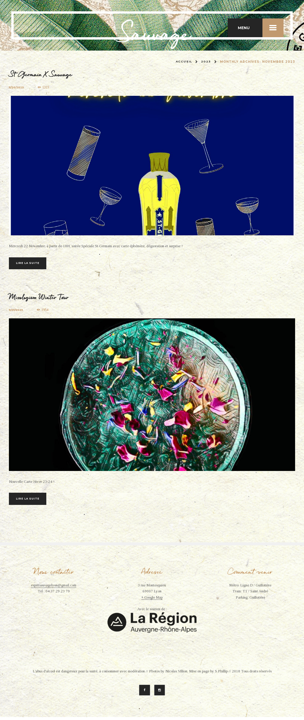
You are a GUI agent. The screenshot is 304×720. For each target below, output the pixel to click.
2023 (206, 62)
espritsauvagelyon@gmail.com (53, 588)
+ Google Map (152, 600)
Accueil (183, 62)
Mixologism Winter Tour (40, 298)
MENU (261, 27)
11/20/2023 (16, 87)
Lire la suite (30, 263)
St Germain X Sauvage (42, 74)
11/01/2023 (16, 311)
